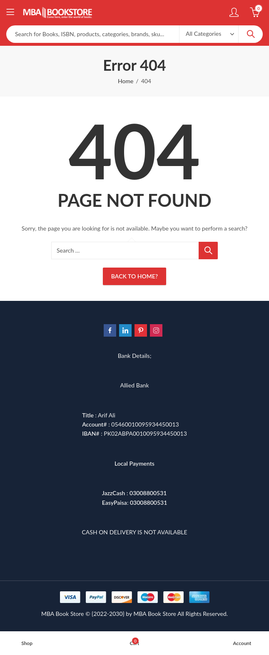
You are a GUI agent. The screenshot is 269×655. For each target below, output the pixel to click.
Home (125, 80)
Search (251, 34)
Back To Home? (134, 276)
